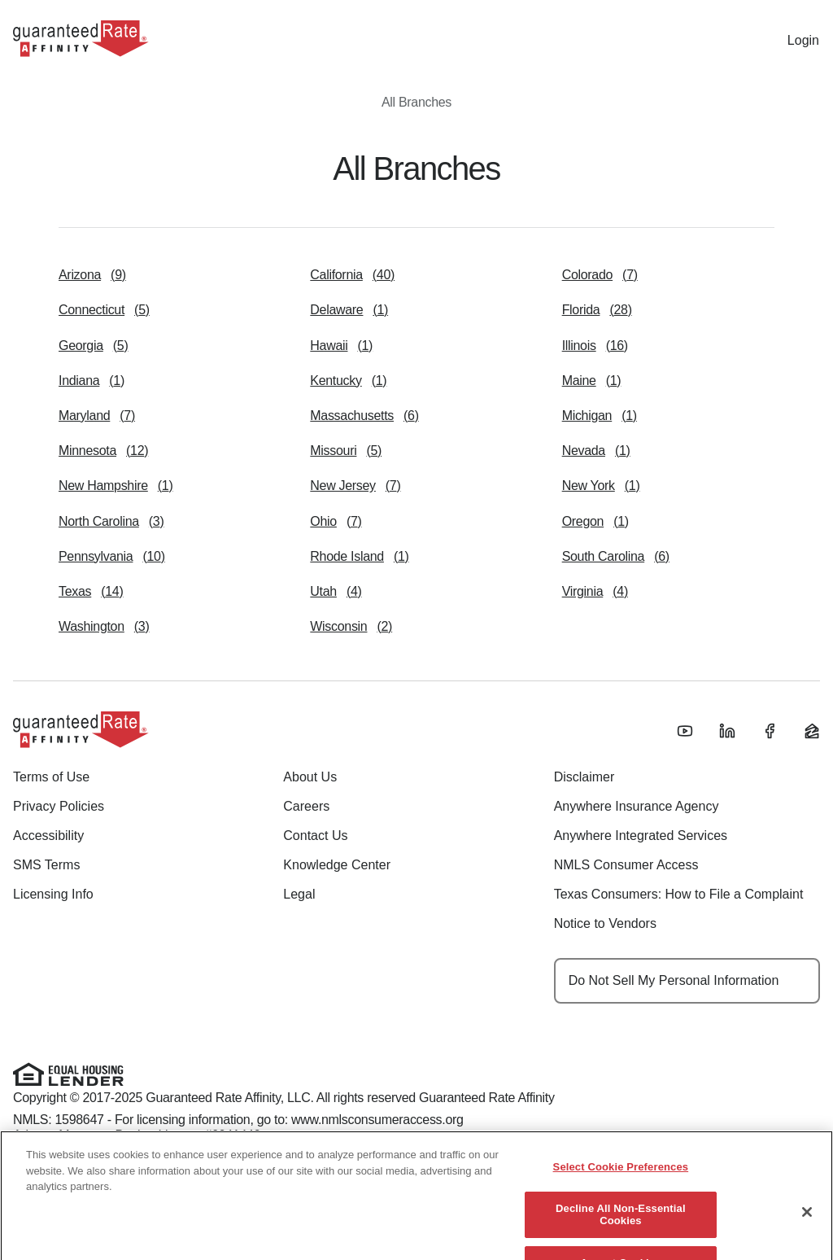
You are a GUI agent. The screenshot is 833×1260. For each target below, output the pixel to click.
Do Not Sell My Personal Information (674, 980)
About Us (310, 777)
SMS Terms (46, 865)
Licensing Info (53, 894)
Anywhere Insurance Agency (636, 806)
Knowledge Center (336, 865)
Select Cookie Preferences (621, 1179)
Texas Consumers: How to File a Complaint (679, 894)
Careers (306, 806)
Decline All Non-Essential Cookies (621, 1226)
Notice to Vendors (605, 923)
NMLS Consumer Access (626, 865)
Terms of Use (51, 777)
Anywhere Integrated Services (640, 835)
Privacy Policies (58, 806)
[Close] (807, 1224)
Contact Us (315, 835)
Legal (299, 894)
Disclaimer (584, 777)
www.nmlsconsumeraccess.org (377, 1120)
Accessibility (48, 835)
